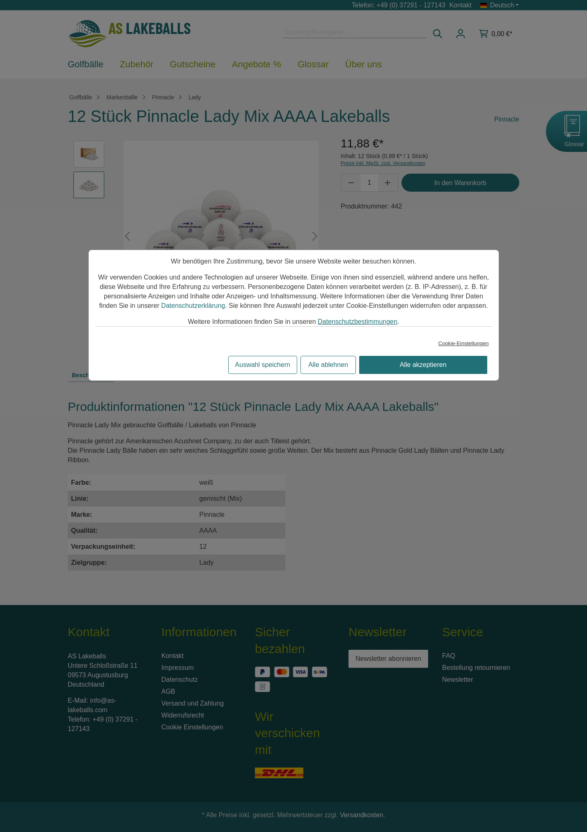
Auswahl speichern (262, 364)
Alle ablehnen (328, 364)
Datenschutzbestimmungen (357, 321)
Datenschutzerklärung (193, 305)
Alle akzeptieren (423, 364)
